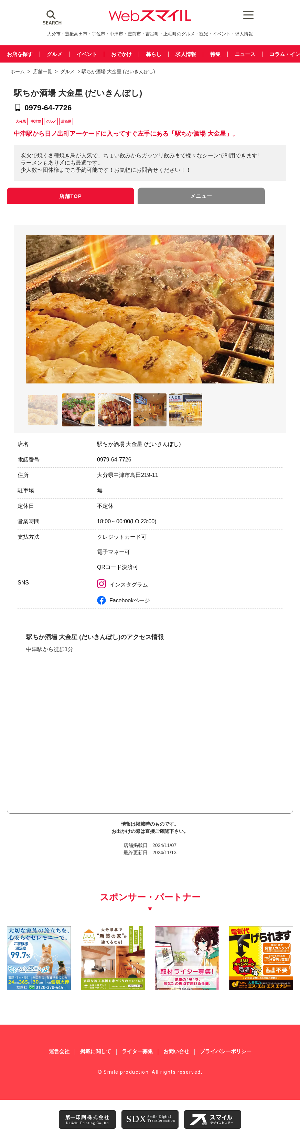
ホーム (17, 71)
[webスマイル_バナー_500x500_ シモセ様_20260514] (261, 988)
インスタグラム (122, 585)
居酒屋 (66, 121)
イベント (86, 54)
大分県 (20, 121)
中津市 (36, 121)
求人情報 (185, 54)
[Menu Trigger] (245, 14)
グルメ (54, 54)
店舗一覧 (42, 71)
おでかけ (121, 54)
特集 (215, 54)
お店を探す (20, 54)
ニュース (245, 54)
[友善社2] (39, 988)
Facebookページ (123, 600)
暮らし (153, 54)
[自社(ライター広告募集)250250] (187, 988)
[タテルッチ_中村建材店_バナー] (113, 988)
